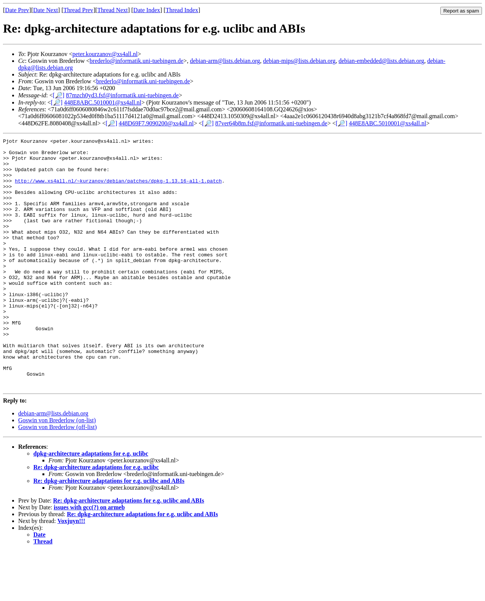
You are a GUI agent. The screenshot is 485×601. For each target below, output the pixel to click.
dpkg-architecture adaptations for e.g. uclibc (90, 503)
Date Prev (17, 10)
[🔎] (58, 95)
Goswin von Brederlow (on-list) (57, 470)
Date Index (146, 10)
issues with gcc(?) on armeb (89, 557)
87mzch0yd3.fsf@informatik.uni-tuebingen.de (122, 95)
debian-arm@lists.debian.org (225, 61)
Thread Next (112, 10)
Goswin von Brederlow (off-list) (57, 477)
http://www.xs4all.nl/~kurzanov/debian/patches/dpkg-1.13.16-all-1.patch (118, 189)
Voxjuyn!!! (71, 571)
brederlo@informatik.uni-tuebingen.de (137, 61)
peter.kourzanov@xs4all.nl (105, 54)
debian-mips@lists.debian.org (299, 61)
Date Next (45, 10)
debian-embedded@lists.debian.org (381, 61)
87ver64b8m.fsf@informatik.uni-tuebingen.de (271, 123)
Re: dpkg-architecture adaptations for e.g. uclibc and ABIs (109, 531)
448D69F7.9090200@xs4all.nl (156, 123)
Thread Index (182, 10)
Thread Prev (78, 10)
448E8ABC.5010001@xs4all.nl (102, 102)
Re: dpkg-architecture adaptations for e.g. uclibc (96, 517)
